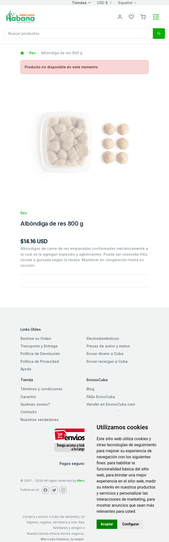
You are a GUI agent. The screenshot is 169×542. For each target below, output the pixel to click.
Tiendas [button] (79, 3)
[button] (143, 16)
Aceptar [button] (107, 524)
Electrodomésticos (103, 338)
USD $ (102, 3)
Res (32, 53)
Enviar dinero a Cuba (105, 353)
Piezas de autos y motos (108, 346)
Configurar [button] (130, 524)
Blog (90, 389)
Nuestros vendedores (39, 419)
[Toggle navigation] (156, 17)
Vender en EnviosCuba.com (111, 404)
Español (125, 3)
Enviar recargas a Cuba (107, 361)
